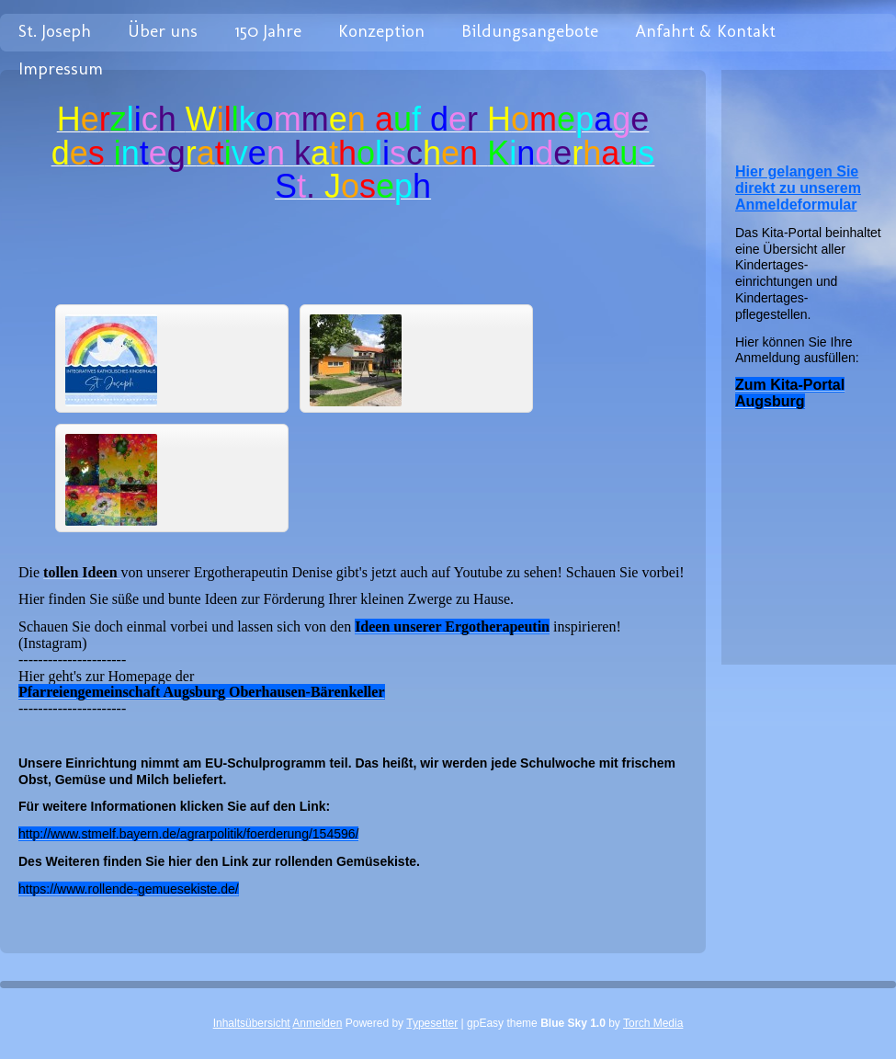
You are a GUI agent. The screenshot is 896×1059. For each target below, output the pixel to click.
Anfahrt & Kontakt (705, 30)
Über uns (163, 30)
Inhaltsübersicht (251, 1023)
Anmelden (317, 1023)
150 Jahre (267, 30)
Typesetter (432, 1023)
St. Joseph (54, 30)
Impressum (60, 68)
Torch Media (653, 1023)
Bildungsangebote (529, 30)
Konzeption (381, 30)
